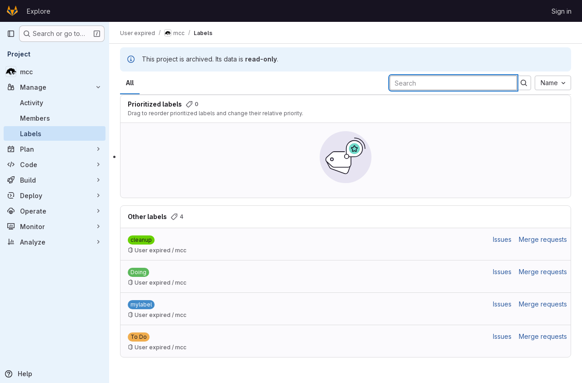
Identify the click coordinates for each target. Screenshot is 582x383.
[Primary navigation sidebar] (11, 33)
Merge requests (543, 239)
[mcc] (54, 71)
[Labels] (54, 133)
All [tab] (130, 83)
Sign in (562, 11)
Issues (502, 239)
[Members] (54, 118)
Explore (38, 11)
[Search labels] (453, 83)
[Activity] (54, 102)
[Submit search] (524, 83)
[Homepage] (12, 11)
